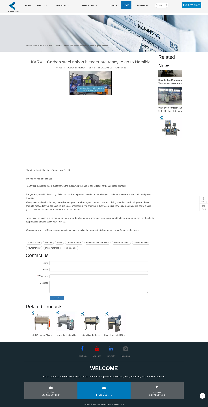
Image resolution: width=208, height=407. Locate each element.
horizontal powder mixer (97, 243)
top (202, 396)
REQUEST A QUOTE (191, 5)
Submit (57, 298)
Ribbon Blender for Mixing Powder (90, 335)
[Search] (159, 5)
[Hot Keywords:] (166, 5)
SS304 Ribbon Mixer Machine (42, 335)
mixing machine (141, 243)
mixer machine (52, 248)
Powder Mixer (33, 248)
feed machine (70, 248)
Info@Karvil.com (104, 395)
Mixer (59, 243)
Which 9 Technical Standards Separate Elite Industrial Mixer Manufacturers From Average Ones (173, 109)
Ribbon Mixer (33, 243)
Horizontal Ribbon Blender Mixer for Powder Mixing (66, 335)
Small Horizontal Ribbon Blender (115, 335)
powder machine (121, 243)
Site (124, 68)
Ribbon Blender (74, 243)
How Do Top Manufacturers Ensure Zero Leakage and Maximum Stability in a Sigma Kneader (173, 81)
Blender (48, 243)
